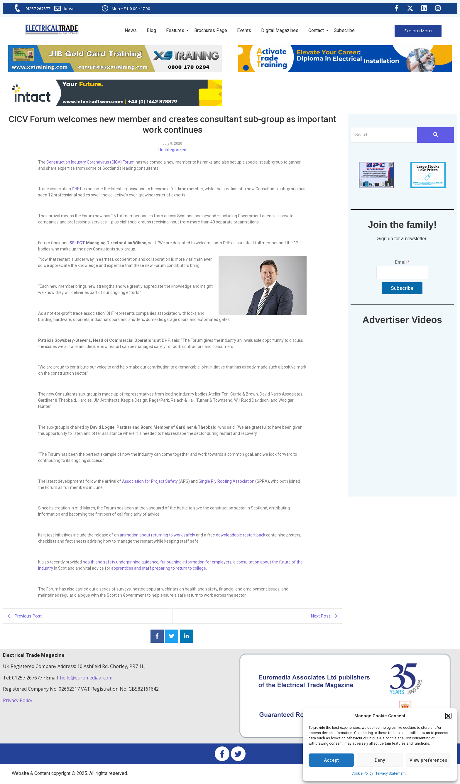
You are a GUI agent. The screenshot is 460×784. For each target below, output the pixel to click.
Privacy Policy (18, 700)
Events (244, 30)
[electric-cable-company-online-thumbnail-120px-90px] (428, 186)
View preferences (428, 760)
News (131, 30)
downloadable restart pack (240, 535)
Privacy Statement (391, 773)
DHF (75, 188)
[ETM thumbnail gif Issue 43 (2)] (376, 186)
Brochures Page (210, 30)
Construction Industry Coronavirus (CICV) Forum (90, 162)
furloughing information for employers (195, 562)
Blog (151, 30)
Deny (380, 760)
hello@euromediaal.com (86, 677)
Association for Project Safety (150, 481)
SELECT (77, 242)
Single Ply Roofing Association (226, 481)
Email (70, 8)
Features (176, 30)
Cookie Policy (362, 773)
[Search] (384, 135)
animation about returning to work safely (157, 535)
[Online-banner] (115, 104)
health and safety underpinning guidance (120, 562)
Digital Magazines (279, 30)
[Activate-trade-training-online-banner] (345, 70)
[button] (448, 716)
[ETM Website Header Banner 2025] (115, 70)
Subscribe (344, 30)
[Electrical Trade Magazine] (51, 30)
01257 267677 (38, 8)
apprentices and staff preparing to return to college (158, 568)
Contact (317, 30)
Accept (331, 760)
